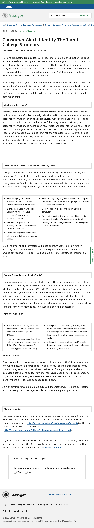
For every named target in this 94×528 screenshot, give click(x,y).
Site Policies (62, 504)
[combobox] (70, 15)
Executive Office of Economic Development (25, 25)
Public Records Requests (15, 510)
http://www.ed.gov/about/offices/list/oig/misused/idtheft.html (37, 430)
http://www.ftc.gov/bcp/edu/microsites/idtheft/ (52, 423)
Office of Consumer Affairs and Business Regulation (67, 25)
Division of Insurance (27, 31)
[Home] (3, 24)
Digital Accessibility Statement (18, 504)
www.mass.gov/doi (52, 447)
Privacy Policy (45, 504)
